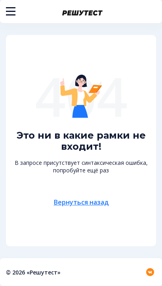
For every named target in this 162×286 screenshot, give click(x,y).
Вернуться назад (81, 202)
